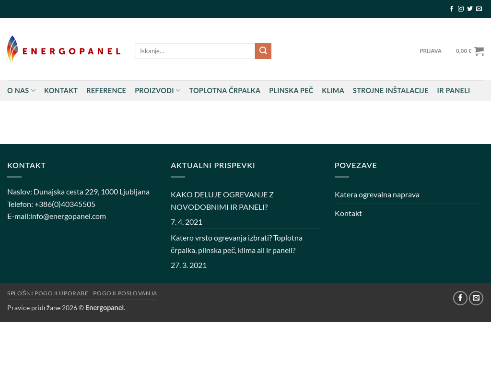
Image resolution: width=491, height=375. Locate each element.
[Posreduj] (263, 51)
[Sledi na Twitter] (470, 9)
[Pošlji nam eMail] (479, 9)
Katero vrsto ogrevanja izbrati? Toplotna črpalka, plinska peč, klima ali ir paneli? (237, 243)
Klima (333, 90)
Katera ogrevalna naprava (377, 194)
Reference (106, 90)
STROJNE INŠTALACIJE (391, 90)
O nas (21, 90)
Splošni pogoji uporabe (48, 293)
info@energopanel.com (68, 215)
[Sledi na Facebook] (452, 9)
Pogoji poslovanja (125, 293)
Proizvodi (157, 90)
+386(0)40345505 (65, 203)
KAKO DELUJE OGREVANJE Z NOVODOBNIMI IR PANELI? (222, 200)
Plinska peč (291, 90)
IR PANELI (453, 90)
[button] (431, 51)
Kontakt (61, 90)
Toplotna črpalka (224, 90)
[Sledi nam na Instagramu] (461, 9)
